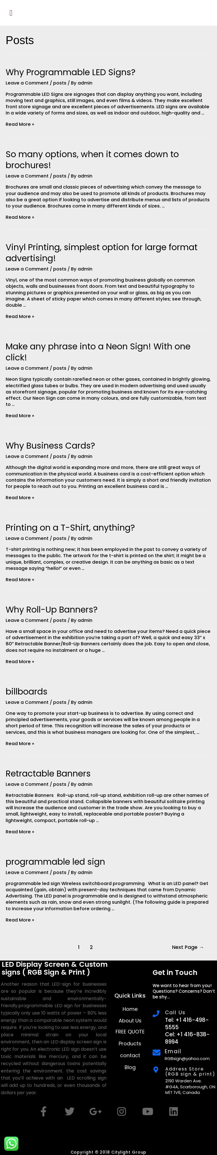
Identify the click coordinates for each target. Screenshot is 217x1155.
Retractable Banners (48, 774)
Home (130, 1009)
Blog (130, 1067)
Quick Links (130, 996)
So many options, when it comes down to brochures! (92, 159)
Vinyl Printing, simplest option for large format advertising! (102, 252)
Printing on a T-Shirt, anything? (70, 528)
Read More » (20, 124)
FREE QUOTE (130, 1031)
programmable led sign (55, 862)
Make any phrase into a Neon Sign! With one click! (98, 352)
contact (130, 1055)
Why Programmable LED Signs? (70, 72)
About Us (130, 1020)
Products (130, 1043)
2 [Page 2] (91, 947)
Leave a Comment (27, 83)
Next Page (188, 947)
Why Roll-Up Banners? (51, 610)
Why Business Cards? (50, 446)
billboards (26, 692)
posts (59, 83)
